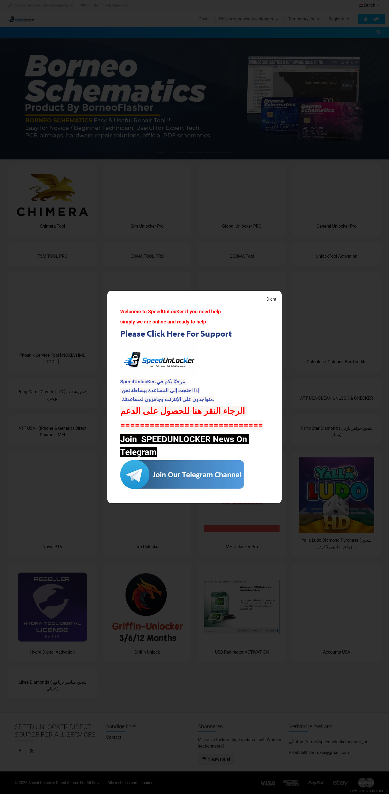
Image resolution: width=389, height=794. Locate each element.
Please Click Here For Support (176, 333)
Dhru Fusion (378, 791)
